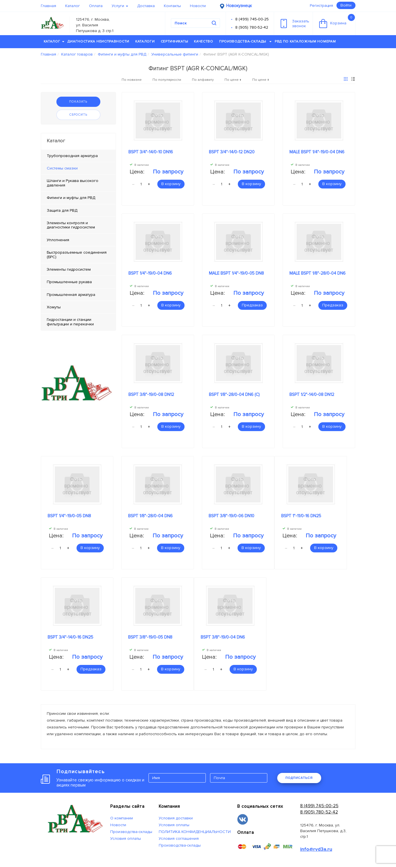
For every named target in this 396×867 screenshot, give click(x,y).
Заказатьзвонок (295, 23)
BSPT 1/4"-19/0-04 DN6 (150, 273)
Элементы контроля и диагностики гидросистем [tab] (71, 225)
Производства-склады (245, 41)
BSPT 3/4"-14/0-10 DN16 (150, 151)
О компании (121, 818)
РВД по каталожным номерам (305, 41)
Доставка (146, 5)
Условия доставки (176, 818)
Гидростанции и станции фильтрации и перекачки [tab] (70, 321)
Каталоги (145, 41)
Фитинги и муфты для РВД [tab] (71, 197)
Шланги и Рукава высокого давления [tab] (72, 182)
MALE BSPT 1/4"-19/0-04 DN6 (316, 151)
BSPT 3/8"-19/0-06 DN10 (231, 515)
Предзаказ (252, 305)
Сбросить (78, 114)
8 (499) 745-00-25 (252, 19)
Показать (78, 101)
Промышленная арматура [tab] (71, 294)
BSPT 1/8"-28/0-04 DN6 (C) (234, 394)
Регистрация (321, 5)
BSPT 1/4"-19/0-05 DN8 (69, 515)
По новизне (132, 80)
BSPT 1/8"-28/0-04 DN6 (150, 515)
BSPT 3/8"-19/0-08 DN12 (151, 394)
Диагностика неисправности (98, 41)
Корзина (337, 21)
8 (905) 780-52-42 (251, 27)
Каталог (72, 5)
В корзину (171, 183)
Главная (48, 5)
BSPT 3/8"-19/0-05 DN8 (150, 637)
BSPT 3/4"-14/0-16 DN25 (70, 637)
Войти (345, 5)
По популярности (167, 80)
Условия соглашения (179, 838)
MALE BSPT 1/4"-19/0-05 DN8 (236, 273)
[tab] (78, 168)
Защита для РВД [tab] (62, 210)
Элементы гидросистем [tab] (69, 269)
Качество (203, 41)
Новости (198, 5)
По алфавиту (203, 80)
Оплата (96, 5)
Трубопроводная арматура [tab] (72, 155)
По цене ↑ (233, 80)
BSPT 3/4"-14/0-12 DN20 (232, 151)
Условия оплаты (125, 838)
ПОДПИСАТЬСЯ (299, 777)
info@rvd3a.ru (316, 849)
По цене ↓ (260, 80)
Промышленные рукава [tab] (69, 281)
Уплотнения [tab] (58, 240)
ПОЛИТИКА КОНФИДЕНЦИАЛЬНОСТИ (195, 831)
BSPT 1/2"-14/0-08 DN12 (311, 394)
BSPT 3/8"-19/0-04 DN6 (223, 637)
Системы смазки (62, 168)
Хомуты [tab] (54, 307)
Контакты (172, 5)
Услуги (120, 5)
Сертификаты (174, 41)
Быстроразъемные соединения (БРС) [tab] (77, 254)
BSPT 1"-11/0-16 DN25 (301, 515)
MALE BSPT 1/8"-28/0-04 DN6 (317, 273)
